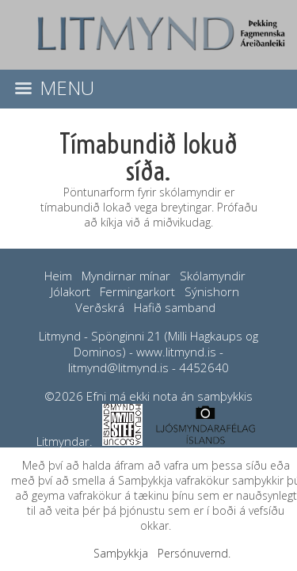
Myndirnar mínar (126, 276)
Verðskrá (99, 307)
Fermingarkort (137, 291)
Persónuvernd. (194, 553)
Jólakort (70, 291)
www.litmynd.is (176, 352)
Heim (58, 276)
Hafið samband (174, 307)
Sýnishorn (212, 291)
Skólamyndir (213, 276)
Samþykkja (120, 553)
